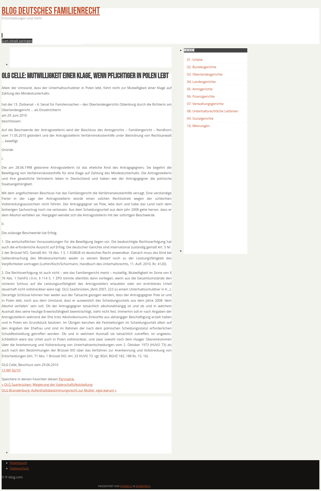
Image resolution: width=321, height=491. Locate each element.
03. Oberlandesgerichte (205, 74)
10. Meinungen (198, 126)
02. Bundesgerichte (201, 67)
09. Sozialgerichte (200, 118)
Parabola (126, 486)
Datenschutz (19, 468)
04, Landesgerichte (201, 81)
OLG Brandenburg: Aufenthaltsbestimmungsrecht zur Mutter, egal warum (59, 390)
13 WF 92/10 (11, 370)
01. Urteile (195, 59)
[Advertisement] (84, 33)
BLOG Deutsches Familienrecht (51, 11)
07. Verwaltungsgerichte (205, 104)
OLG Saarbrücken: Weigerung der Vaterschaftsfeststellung (47, 384)
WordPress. (143, 486)
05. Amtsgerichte (199, 89)
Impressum (18, 463)
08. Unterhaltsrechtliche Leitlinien (212, 111)
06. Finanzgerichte (201, 96)
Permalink (66, 379)
